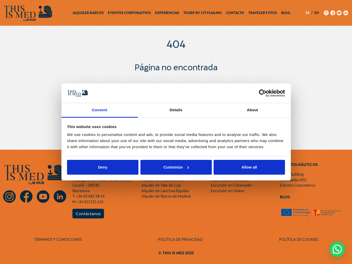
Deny (103, 167)
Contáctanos (88, 213)
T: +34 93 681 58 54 (88, 196)
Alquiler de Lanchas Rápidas (165, 191)
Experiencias (167, 13)
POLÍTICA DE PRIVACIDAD (180, 239)
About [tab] (252, 110)
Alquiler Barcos (88, 13)
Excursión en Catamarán (231, 185)
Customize (176, 167)
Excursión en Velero (227, 191)
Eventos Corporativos (129, 13)
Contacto (235, 13)
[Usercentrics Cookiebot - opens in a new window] (262, 93)
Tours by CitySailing (202, 13)
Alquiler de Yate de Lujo (161, 185)
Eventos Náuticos (299, 164)
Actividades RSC (293, 180)
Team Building (292, 174)
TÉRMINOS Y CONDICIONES (58, 239)
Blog (285, 13)
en (316, 13)
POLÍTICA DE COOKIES (298, 239)
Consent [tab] (99, 110)
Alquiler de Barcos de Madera (166, 196)
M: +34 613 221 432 (87, 202)
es (308, 13)
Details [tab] (176, 110)
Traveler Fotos (262, 13)
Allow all (249, 167)
